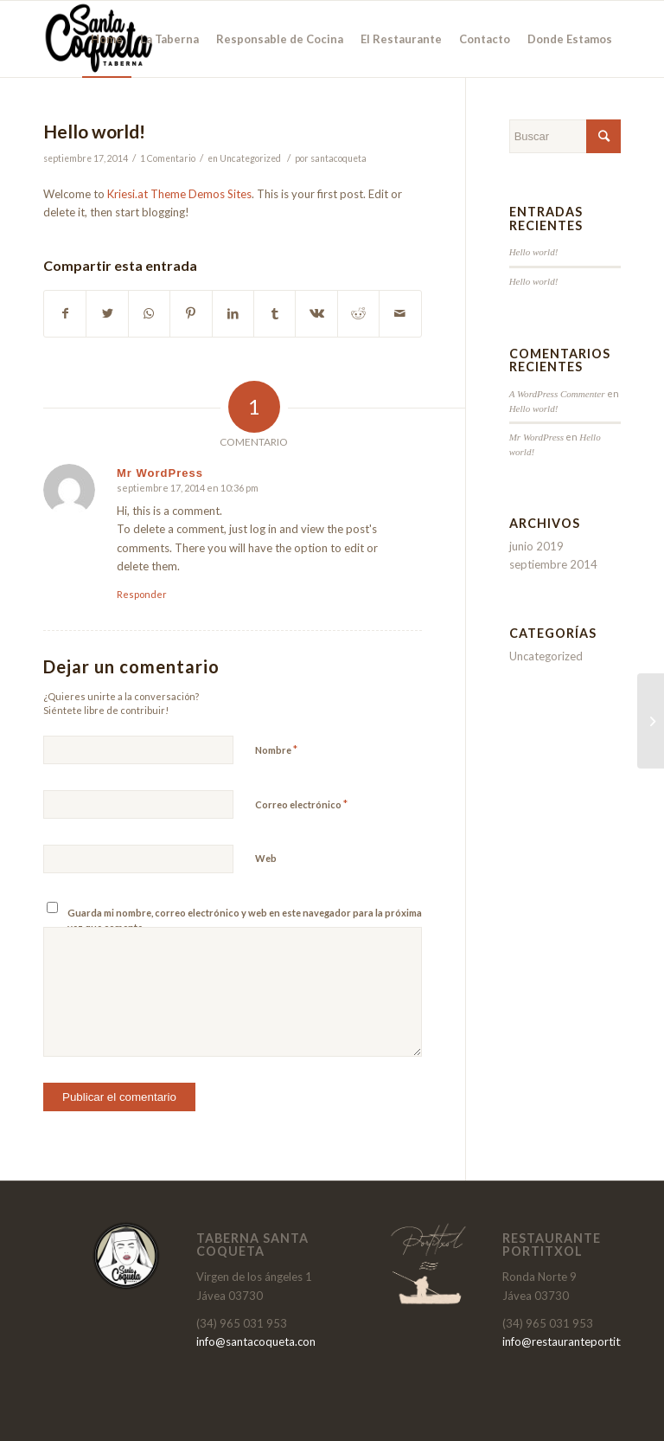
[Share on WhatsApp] (149, 313)
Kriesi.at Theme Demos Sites (179, 194)
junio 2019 (536, 546)
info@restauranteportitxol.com (581, 1341)
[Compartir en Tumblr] (274, 313)
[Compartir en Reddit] (358, 313)
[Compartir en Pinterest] (190, 313)
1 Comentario (167, 158)
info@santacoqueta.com (257, 1341)
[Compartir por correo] (400, 313)
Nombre (276, 749)
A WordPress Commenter (557, 394)
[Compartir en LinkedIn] (233, 313)
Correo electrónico (301, 804)
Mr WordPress (537, 437)
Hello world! (94, 131)
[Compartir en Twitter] (106, 313)
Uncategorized (250, 158)
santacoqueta (338, 158)
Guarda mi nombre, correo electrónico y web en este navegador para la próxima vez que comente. (244, 920)
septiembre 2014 (553, 564)
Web (266, 858)
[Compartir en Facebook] (65, 313)
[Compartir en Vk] (316, 313)
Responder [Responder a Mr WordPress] (142, 594)
